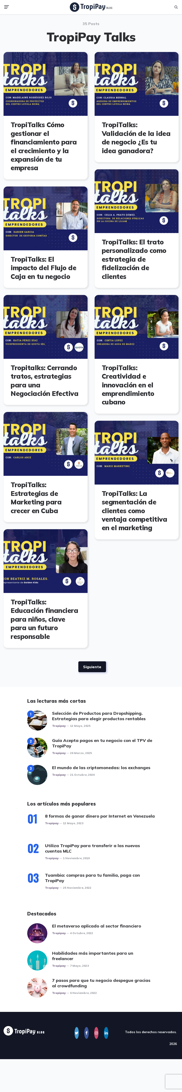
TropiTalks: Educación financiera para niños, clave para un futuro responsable (44, 619)
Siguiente (92, 666)
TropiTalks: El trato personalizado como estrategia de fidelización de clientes (134, 259)
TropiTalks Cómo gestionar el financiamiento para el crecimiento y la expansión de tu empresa (44, 146)
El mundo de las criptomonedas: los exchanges (101, 767)
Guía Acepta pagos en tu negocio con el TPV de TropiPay (102, 743)
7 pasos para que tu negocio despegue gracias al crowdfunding (101, 983)
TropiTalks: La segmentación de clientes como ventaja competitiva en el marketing (134, 510)
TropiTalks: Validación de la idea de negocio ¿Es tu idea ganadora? (136, 138)
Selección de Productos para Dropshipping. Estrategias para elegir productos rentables (99, 716)
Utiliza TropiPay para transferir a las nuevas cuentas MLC (92, 848)
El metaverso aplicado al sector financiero (96, 926)
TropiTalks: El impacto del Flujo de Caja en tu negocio (43, 268)
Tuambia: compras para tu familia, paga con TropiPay (92, 877)
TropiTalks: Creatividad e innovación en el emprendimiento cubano (128, 385)
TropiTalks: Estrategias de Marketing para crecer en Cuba (36, 498)
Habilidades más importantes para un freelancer (92, 955)
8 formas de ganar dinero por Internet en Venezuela (100, 816)
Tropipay (59, 726)
